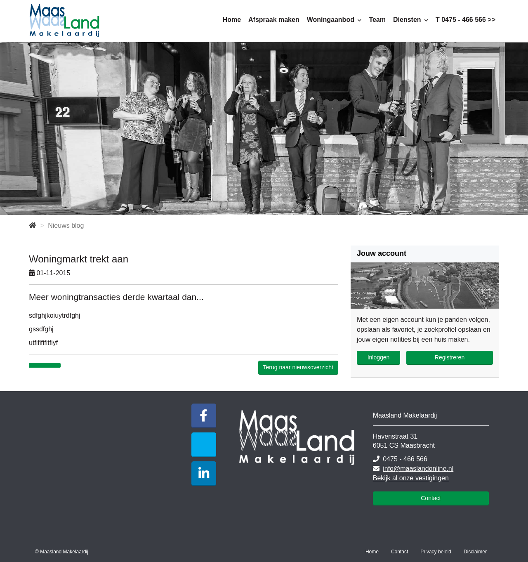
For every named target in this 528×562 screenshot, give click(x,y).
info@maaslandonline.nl (418, 468)
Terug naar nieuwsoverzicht (298, 367)
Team (377, 19)
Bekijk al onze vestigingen (411, 478)
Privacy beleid (435, 552)
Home (232, 19)
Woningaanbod (334, 19)
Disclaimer (475, 552)
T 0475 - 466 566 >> (465, 19)
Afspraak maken (273, 19)
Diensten (410, 19)
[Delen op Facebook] (37, 365)
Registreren (449, 357)
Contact (431, 498)
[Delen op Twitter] (53, 365)
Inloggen (379, 357)
